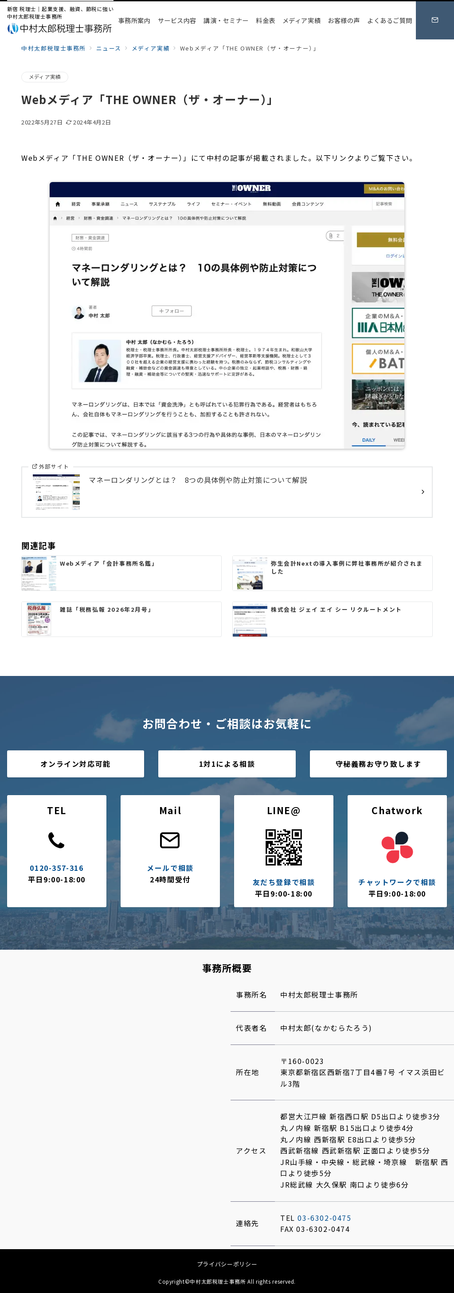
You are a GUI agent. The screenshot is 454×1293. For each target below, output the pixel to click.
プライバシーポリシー (227, 1264)
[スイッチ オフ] (435, 20)
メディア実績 (45, 76)
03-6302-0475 (324, 1217)
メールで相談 (170, 867)
